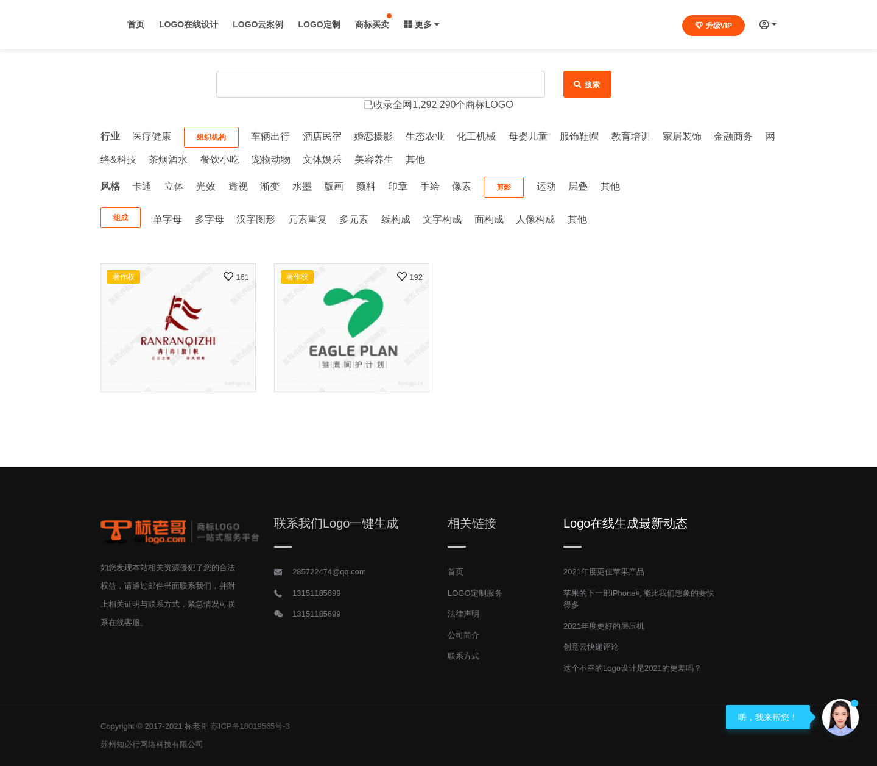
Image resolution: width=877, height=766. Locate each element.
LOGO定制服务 (475, 593)
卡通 (142, 186)
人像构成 (535, 219)
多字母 (209, 219)
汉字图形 (255, 219)
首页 (262, 24)
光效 (206, 186)
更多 (548, 24)
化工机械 (476, 136)
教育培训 (630, 136)
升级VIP (713, 25)
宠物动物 (271, 159)
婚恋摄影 (373, 136)
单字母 (167, 219)
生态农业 (425, 136)
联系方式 (463, 655)
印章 (397, 186)
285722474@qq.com (329, 571)
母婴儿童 (528, 136)
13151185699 (316, 593)
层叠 (578, 186)
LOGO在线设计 (315, 24)
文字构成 (442, 219)
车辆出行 (270, 136)
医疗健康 (151, 136)
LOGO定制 (445, 24)
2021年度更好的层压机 (603, 626)
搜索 (587, 85)
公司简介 (463, 635)
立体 (174, 186)
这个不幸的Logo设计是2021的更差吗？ (632, 668)
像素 (461, 186)
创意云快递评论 (591, 646)
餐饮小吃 (219, 159)
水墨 (302, 186)
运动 (546, 186)
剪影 (503, 187)
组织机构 (211, 137)
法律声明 (463, 613)
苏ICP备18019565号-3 (250, 726)
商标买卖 (499, 24)
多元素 (353, 219)
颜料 (366, 186)
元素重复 (307, 219)
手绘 (430, 186)
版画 (333, 186)
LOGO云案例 (384, 24)
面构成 (489, 219)
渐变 (270, 186)
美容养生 (373, 159)
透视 (238, 186)
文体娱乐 (322, 159)
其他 (415, 159)
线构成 (395, 219)
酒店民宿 (322, 136)
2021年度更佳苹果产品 (603, 571)
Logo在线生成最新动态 (625, 523)
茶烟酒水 (168, 159)
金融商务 (733, 136)
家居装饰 (682, 136)
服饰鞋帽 (579, 136)
